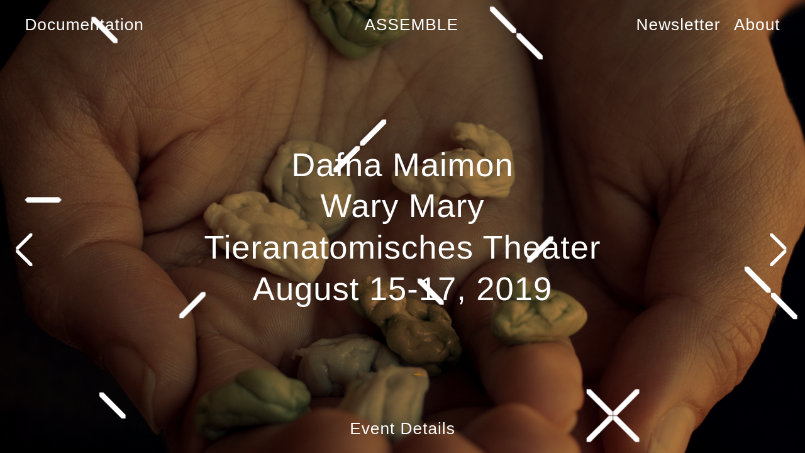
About (757, 24)
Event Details (402, 428)
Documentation (84, 24)
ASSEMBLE (411, 24)
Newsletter (678, 24)
